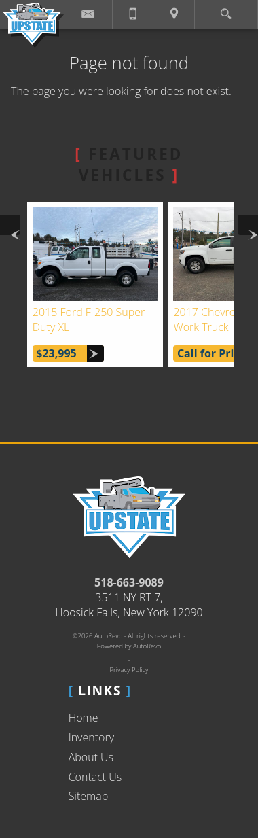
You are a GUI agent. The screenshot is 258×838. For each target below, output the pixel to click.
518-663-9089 (129, 582)
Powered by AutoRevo (129, 646)
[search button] (225, 10)
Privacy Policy (129, 669)
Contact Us (95, 776)
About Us (91, 757)
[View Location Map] (174, 14)
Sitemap (89, 795)
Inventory (91, 737)
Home (83, 717)
